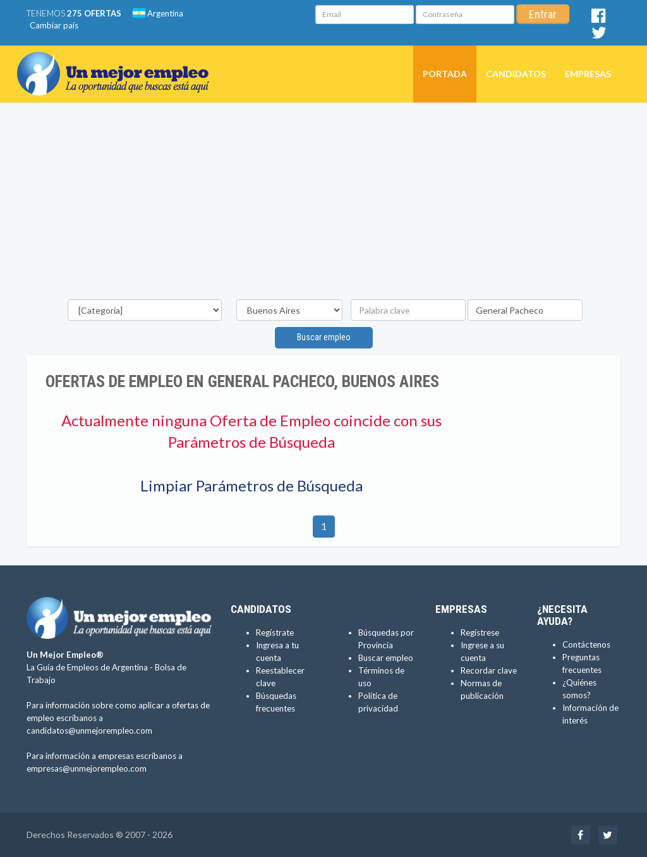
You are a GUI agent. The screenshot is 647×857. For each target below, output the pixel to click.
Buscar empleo (324, 337)
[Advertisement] (323, 204)
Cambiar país (54, 25)
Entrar (543, 14)
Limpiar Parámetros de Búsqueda (251, 485)
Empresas (588, 73)
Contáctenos (586, 644)
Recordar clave (489, 670)
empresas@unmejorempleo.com (87, 768)
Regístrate (275, 632)
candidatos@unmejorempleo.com (89, 730)
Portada (445, 73)
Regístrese (480, 632)
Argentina (158, 13)
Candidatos (516, 73)
